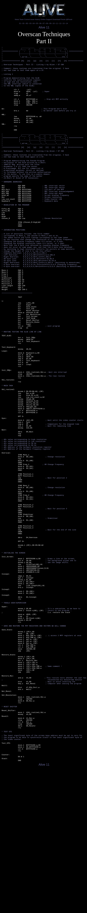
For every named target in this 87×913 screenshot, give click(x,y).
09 (50, 23)
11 (57, 23)
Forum (63, 19)
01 (20, 23)
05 (37, 23)
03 (30, 23)
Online (43, 19)
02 (23, 23)
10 (53, 23)
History (37, 19)
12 (60, 23)
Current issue (29, 19)
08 (47, 23)
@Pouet (69, 19)
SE (27, 23)
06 (40, 23)
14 (67, 23)
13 (63, 23)
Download (56, 19)
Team (22, 19)
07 (44, 23)
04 (34, 23)
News (17, 19)
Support (49, 19)
